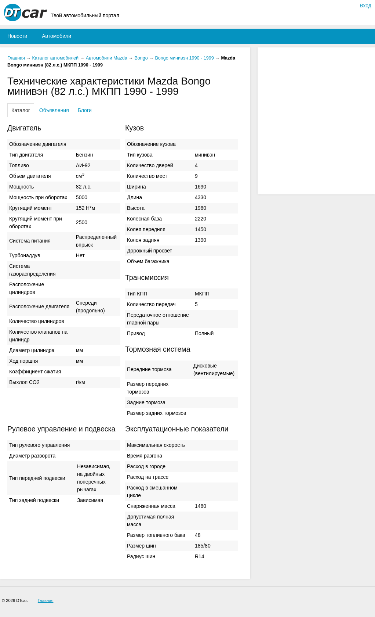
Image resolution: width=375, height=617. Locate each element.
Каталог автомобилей (55, 58)
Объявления (54, 110)
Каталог (20, 110)
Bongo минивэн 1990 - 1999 (184, 58)
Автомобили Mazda (106, 58)
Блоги (85, 110)
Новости (17, 36)
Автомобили (56, 36)
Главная (16, 58)
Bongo (141, 58)
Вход (365, 5)
